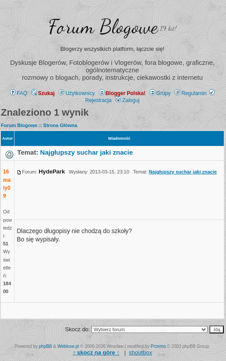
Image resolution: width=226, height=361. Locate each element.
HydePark (52, 171)
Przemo (158, 346)
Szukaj (43, 93)
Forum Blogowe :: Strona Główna (39, 125)
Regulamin (190, 93)
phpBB (45, 346)
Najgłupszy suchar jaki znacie (86, 152)
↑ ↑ (96, 352)
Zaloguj (127, 100)
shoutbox (140, 352)
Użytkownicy (77, 93)
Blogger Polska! (122, 93)
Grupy (160, 93)
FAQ (18, 93)
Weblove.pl (68, 346)
